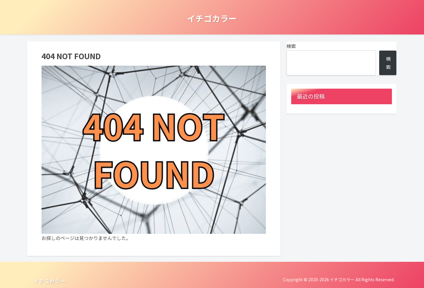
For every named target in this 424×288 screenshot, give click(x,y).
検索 (291, 45)
